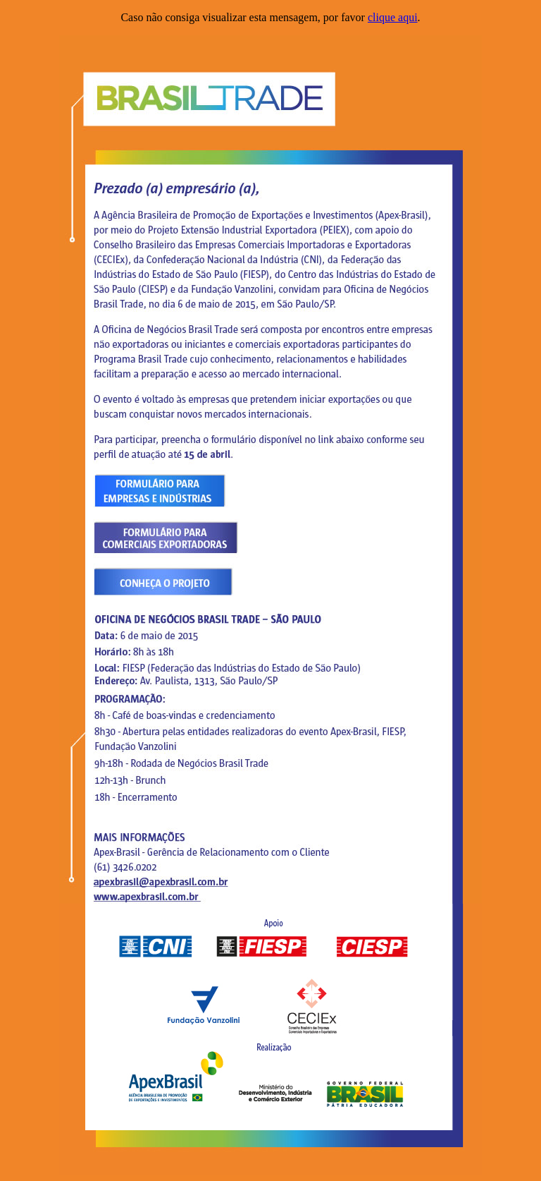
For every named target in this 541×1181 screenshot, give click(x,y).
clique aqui (393, 17)
